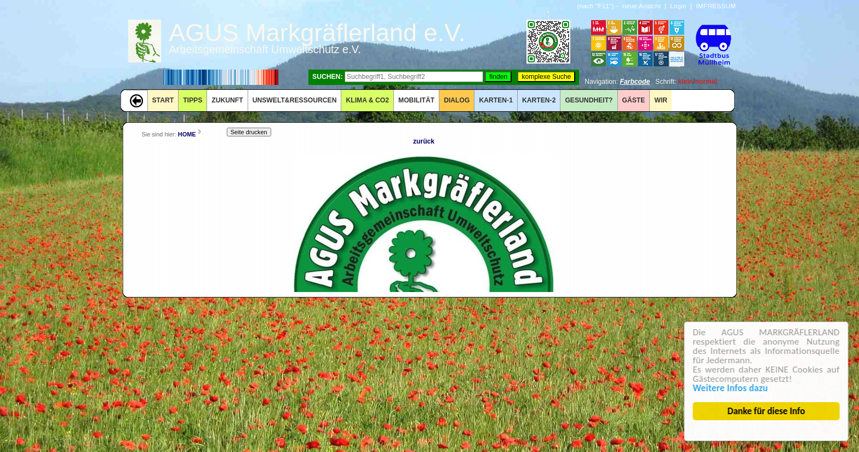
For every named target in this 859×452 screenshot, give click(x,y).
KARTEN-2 (539, 100)
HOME (187, 134)
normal (706, 81)
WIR (660, 100)
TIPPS (192, 100)
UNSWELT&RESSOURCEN (295, 100)
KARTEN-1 (495, 100)
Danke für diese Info (767, 411)
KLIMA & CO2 (367, 100)
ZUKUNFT (227, 100)
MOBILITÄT (416, 100)
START (163, 100)
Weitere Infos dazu (731, 388)
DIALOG (456, 100)
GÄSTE (633, 100)
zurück (423, 141)
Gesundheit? (588, 100)
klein (686, 81)
